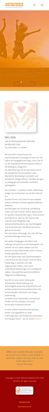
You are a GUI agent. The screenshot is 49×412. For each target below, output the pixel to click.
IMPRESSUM (24, 402)
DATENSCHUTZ (24, 406)
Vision (37, 319)
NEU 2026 (10, 137)
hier (19, 147)
